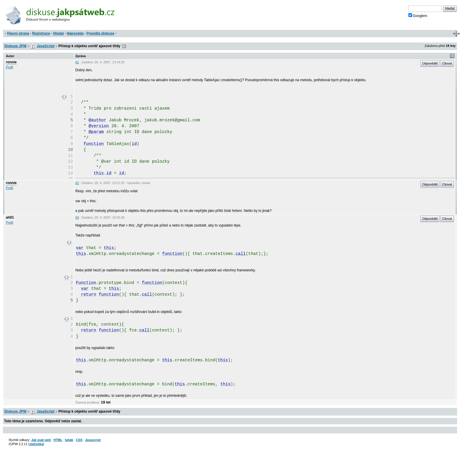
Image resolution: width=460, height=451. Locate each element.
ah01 (10, 217)
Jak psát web (41, 440)
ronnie (11, 62)
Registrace (41, 33)
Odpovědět (430, 63)
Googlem (417, 15)
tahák (69, 440)
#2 (77, 183)
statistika (36, 444)
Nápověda (75, 33)
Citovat (447, 63)
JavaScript (46, 46)
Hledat (58, 33)
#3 (77, 217)
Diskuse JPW (15, 46)
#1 (77, 62)
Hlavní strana (18, 33)
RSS (124, 46)
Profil (9, 67)
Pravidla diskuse (100, 33)
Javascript (93, 440)
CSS (79, 440)
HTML (57, 440)
